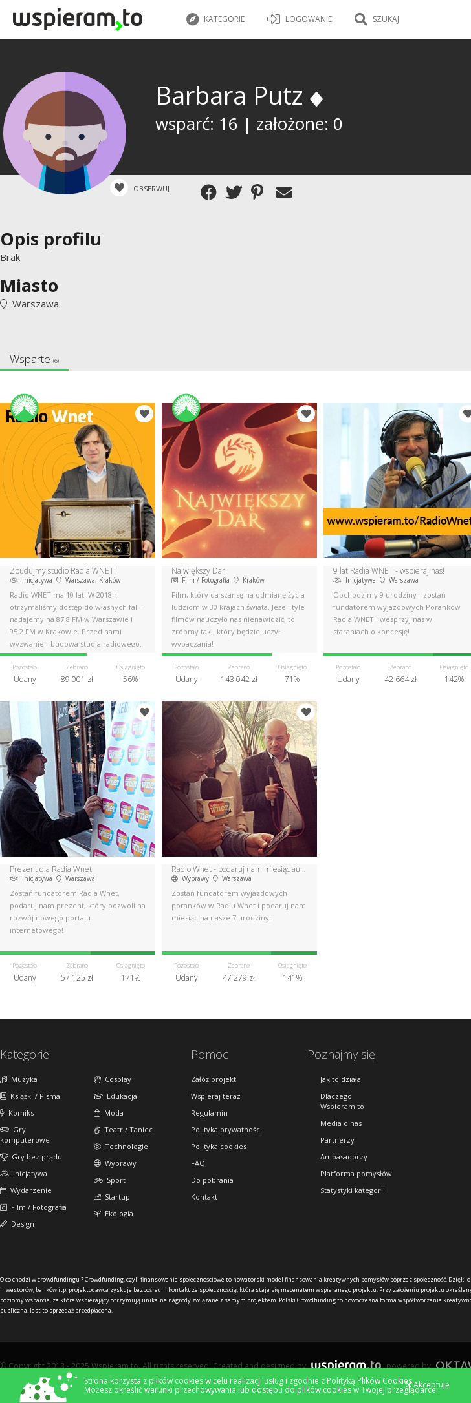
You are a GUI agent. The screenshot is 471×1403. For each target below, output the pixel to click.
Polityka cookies (218, 1146)
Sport (110, 1180)
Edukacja (115, 1096)
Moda (109, 1112)
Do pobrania (212, 1180)
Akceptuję (428, 1384)
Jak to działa (340, 1079)
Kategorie (215, 19)
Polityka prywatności (226, 1129)
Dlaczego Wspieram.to (342, 1101)
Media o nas (341, 1123)
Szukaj (377, 19)
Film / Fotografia (33, 1207)
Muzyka (19, 1079)
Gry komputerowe (25, 1135)
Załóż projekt (213, 1079)
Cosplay (112, 1079)
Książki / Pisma (30, 1096)
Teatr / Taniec (123, 1129)
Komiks (17, 1112)
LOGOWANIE (299, 19)
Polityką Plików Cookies (369, 1380)
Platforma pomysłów (356, 1173)
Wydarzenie (26, 1190)
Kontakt (204, 1196)
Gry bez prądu (31, 1156)
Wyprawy (115, 1163)
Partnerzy (337, 1140)
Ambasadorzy (343, 1156)
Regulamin (209, 1112)
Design (17, 1224)
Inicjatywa (23, 1173)
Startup (112, 1196)
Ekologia (113, 1213)
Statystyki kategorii (352, 1190)
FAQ (198, 1163)
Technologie (121, 1146)
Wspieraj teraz (216, 1096)
